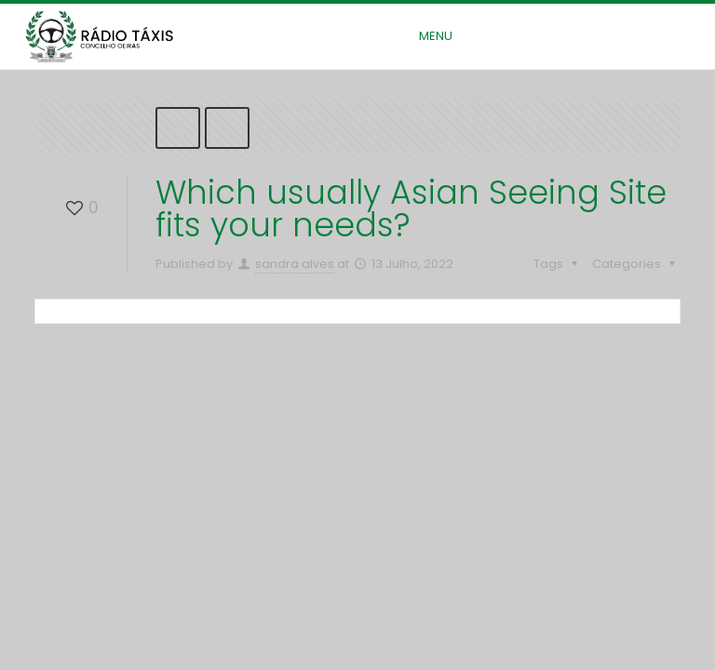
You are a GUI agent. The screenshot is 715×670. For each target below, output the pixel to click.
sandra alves (294, 264)
